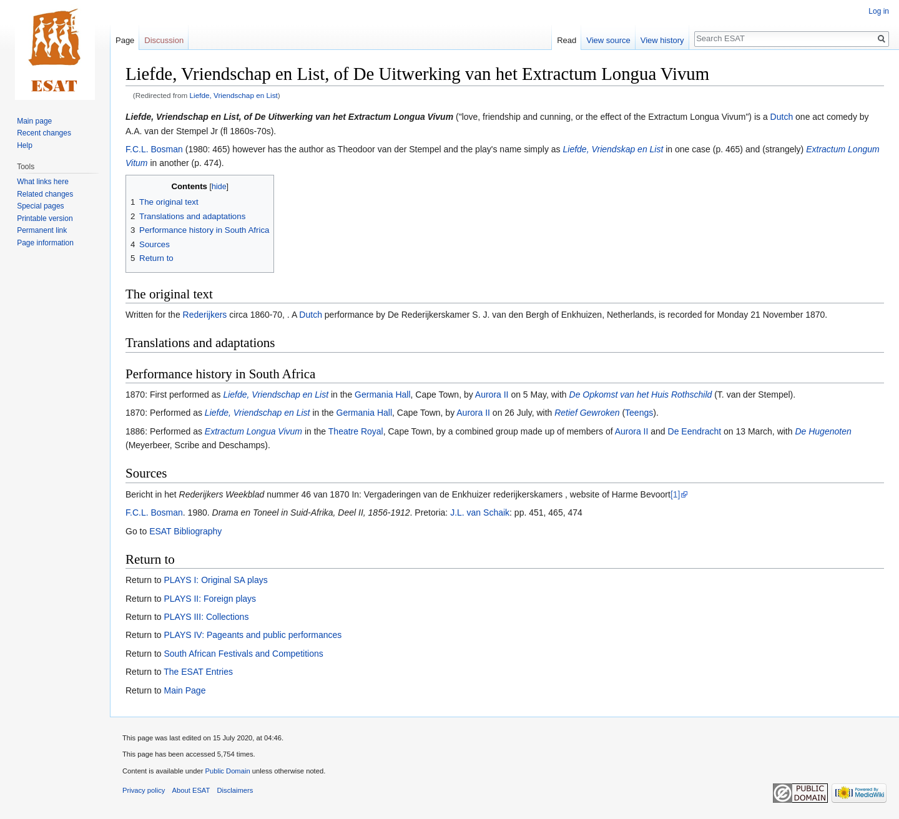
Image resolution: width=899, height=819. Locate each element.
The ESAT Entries (198, 672)
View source (608, 40)
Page (124, 40)
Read (566, 40)
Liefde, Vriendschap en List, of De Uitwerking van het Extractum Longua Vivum (289, 117)
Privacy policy (143, 790)
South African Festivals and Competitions (243, 654)
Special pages (40, 206)
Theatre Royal (355, 431)
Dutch (781, 117)
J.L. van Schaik (479, 512)
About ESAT (191, 790)
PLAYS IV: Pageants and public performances (252, 635)
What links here (43, 181)
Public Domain (227, 771)
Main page (34, 121)
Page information (45, 242)
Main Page (184, 690)
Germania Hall (382, 395)
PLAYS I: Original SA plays (215, 580)
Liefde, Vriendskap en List (613, 149)
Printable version (44, 218)
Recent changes (44, 133)
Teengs (639, 413)
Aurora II (492, 395)
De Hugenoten (823, 431)
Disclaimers (235, 790)
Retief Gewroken (586, 413)
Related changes (45, 194)
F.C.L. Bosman (154, 149)
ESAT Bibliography (185, 531)
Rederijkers (205, 315)
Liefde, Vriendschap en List (234, 95)
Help (24, 145)
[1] (675, 494)
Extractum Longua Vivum (253, 431)
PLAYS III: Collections (206, 617)
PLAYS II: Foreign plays (210, 599)
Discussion (164, 40)
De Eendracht (695, 431)
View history (662, 40)
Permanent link (42, 230)
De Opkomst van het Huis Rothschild (640, 395)
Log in (878, 11)
